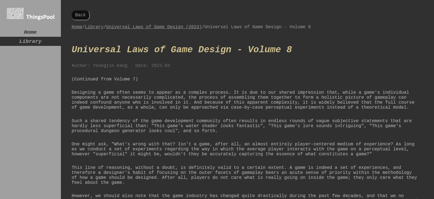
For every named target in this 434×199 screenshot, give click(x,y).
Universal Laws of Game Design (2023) (154, 29)
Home (30, 33)
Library (30, 43)
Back (80, 16)
